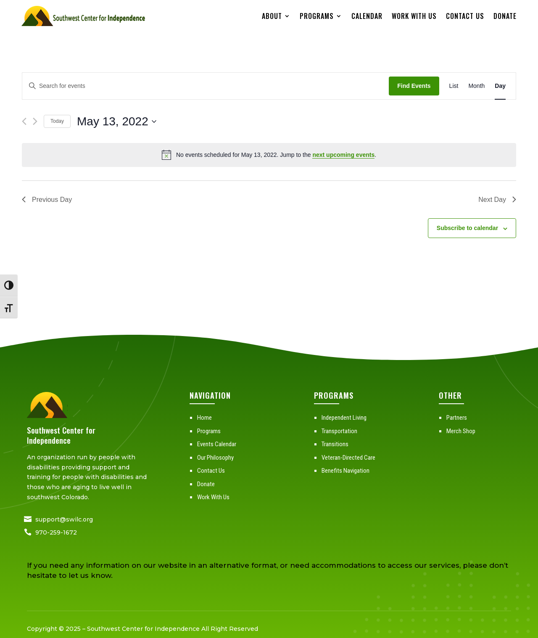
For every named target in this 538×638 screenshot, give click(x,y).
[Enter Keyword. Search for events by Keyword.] (205, 86)
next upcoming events (343, 154)
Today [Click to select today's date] (57, 121)
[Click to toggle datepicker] (116, 121)
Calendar (366, 16)
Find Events (413, 85)
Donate (505, 16)
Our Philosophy (215, 457)
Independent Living (344, 417)
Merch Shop (460, 431)
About (272, 16)
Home (204, 417)
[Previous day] (24, 121)
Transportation (339, 431)
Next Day (497, 199)
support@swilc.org (64, 519)
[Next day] (35, 121)
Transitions (335, 444)
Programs (317, 16)
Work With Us (414, 16)
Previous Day (47, 199)
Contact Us (465, 16)
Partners (456, 417)
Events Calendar (216, 444)
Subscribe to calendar (467, 228)
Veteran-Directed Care (348, 457)
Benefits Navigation (345, 470)
